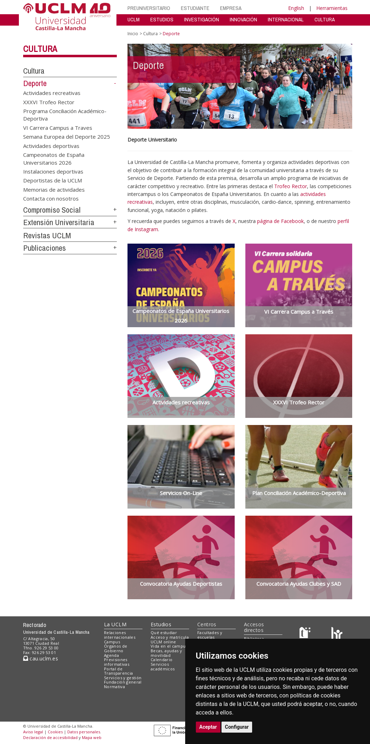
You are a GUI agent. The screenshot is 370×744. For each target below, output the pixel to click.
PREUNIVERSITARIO (148, 8)
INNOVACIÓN (243, 19)
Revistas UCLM (47, 235)
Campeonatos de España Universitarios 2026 (53, 158)
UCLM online (163, 641)
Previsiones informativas (116, 662)
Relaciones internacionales (119, 635)
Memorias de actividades (54, 189)
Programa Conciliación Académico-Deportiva (64, 114)
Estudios (161, 624)
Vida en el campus (169, 646)
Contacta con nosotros (51, 198)
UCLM (133, 19)
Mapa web (91, 737)
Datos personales (83, 731)
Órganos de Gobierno (115, 648)
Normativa (114, 686)
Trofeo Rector (290, 186)
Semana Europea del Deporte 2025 (66, 136)
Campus (112, 641)
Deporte (35, 83)
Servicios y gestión (122, 677)
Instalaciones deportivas (53, 171)
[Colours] (336, 634)
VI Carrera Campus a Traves (57, 127)
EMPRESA (230, 8)
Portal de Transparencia (118, 671)
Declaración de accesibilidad (50, 737)
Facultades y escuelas (209, 635)
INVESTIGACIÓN (201, 19)
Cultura (40, 48)
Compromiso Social (51, 209)
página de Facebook (280, 221)
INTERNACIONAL (286, 19)
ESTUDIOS (161, 19)
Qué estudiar (164, 632)
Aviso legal (33, 731)
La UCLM (115, 624)
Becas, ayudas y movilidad (166, 653)
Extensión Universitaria (58, 222)
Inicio (132, 34)
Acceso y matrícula (170, 637)
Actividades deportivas (51, 145)
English (296, 8)
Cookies (55, 731)
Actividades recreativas (51, 92)
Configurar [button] (237, 727)
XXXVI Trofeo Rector (48, 101)
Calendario (161, 659)
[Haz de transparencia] (306, 634)
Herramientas (332, 8)
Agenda (111, 655)
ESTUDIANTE (195, 8)
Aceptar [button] (208, 727)
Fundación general (123, 682)
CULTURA (324, 19)
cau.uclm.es (40, 658)
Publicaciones (44, 248)
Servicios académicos (162, 666)
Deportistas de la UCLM (52, 180)
